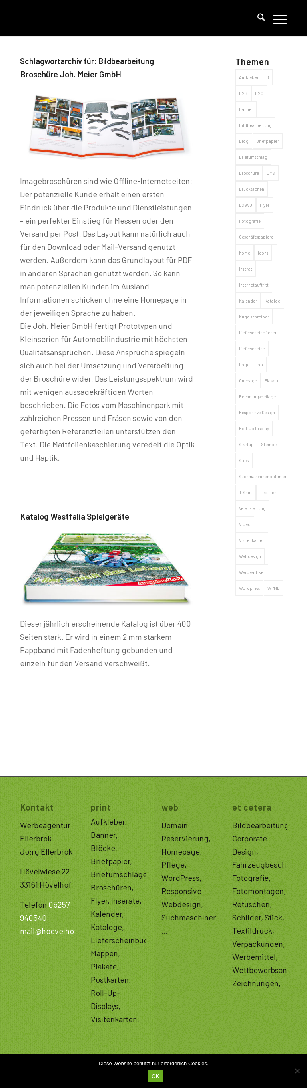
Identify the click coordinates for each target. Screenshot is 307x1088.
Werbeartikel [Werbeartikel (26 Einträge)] (252, 572)
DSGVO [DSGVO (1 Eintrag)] (245, 205)
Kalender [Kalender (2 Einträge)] (248, 300)
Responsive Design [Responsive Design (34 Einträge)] (257, 412)
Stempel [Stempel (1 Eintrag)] (269, 444)
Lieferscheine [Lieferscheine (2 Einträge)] (252, 348)
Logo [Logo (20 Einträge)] (244, 364)
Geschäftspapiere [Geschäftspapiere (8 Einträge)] (256, 236)
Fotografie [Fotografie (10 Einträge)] (250, 221)
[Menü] (276, 18)
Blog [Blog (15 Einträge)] (244, 141)
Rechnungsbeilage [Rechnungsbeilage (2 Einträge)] (257, 396)
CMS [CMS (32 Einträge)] (271, 173)
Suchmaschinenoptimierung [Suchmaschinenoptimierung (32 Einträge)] (263, 476)
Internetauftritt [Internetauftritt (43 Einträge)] (254, 284)
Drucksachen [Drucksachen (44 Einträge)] (251, 189)
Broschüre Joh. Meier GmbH (70, 74)
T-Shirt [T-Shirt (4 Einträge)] (245, 492)
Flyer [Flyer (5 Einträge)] (264, 205)
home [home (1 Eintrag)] (244, 252)
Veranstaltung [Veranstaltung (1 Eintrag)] (252, 508)
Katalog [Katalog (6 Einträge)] (273, 300)
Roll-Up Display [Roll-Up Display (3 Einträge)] (254, 428)
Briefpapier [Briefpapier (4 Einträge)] (267, 141)
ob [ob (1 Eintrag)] (260, 364)
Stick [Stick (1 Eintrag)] (244, 460)
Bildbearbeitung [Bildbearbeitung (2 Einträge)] (255, 125)
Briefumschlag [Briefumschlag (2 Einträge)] (253, 157)
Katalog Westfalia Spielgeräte (74, 516)
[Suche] (257, 18)
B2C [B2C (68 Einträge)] (259, 93)
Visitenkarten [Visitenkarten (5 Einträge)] (252, 540)
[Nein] (297, 1071)
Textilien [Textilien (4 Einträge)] (268, 492)
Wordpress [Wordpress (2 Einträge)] (249, 588)
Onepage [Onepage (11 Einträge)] (248, 380)
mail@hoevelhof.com (57, 931)
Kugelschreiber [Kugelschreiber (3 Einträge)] (254, 316)
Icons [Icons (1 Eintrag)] (263, 252)
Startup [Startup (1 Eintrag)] (246, 444)
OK (155, 1076)
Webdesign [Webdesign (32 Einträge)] (250, 556)
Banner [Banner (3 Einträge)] (246, 109)
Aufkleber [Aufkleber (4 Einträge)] (249, 77)
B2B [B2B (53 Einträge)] (243, 93)
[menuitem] (257, 18)
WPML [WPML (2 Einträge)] (273, 588)
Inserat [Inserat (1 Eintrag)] (245, 268)
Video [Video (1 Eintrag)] (245, 524)
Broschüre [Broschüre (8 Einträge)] (249, 173)
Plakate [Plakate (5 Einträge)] (272, 380)
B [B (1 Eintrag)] (267, 77)
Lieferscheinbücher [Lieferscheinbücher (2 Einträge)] (258, 332)
